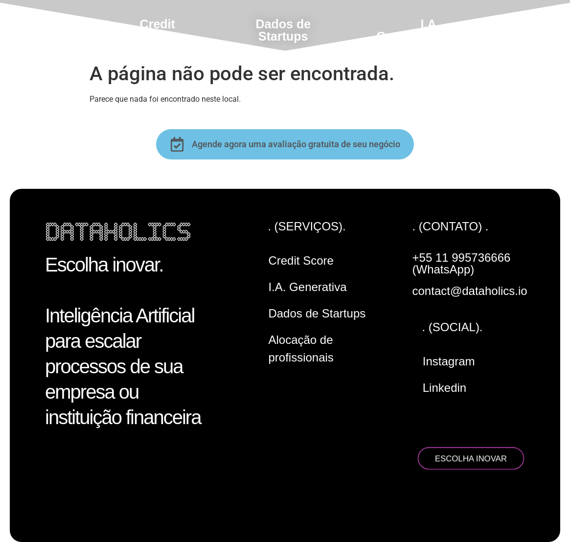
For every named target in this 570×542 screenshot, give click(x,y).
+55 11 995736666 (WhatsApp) (461, 263)
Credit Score (157, 30)
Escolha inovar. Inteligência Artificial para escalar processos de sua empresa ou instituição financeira (123, 341)
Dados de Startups (283, 30)
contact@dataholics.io (469, 290)
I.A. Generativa (407, 30)
